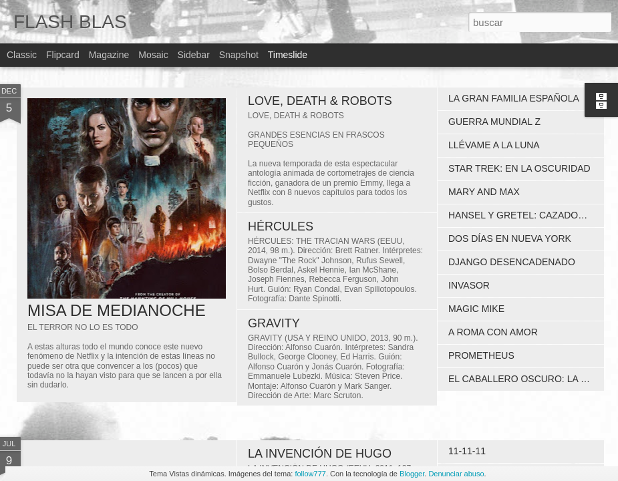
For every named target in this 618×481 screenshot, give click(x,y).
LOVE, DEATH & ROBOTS (320, 101)
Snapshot (239, 54)
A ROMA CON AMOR (493, 332)
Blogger (412, 474)
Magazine (109, 54)
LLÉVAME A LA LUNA (494, 145)
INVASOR (469, 285)
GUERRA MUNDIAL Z (494, 121)
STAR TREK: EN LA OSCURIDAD (519, 168)
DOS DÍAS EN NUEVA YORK (509, 238)
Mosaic (153, 54)
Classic (22, 54)
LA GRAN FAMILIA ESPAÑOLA (513, 98)
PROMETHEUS (481, 355)
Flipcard (63, 54)
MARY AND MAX (484, 191)
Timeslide (287, 54)
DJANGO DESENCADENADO (511, 262)
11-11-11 (467, 451)
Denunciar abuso (456, 474)
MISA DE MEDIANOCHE (116, 310)
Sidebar (194, 54)
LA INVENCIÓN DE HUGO (320, 453)
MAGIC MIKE (476, 308)
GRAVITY (274, 323)
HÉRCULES (280, 226)
